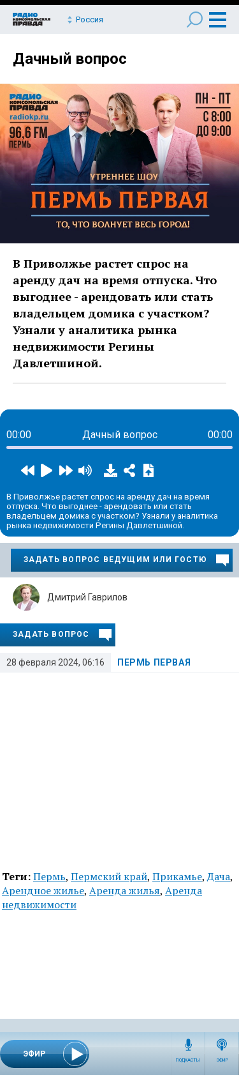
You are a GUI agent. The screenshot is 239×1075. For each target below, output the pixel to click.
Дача (218, 876)
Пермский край (109, 876)
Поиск (195, 19)
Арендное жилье (43, 890)
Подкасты (188, 1060)
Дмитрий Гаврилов (87, 597)
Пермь (49, 876)
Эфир (222, 1060)
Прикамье (177, 876)
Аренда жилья (124, 890)
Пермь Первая (154, 662)
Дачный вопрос (70, 59)
